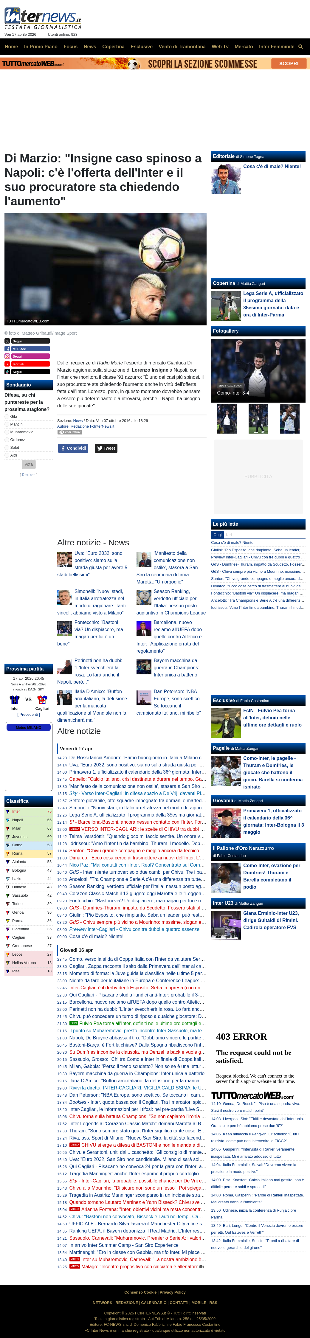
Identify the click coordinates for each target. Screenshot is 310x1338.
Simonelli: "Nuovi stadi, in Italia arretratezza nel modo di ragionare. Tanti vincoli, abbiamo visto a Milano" (179, 807)
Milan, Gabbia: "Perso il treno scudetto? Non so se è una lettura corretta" (146, 1066)
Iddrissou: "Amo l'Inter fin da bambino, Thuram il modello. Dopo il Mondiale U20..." (156, 843)
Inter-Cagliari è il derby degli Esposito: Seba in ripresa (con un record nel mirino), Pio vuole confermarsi (178, 987)
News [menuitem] (90, 46)
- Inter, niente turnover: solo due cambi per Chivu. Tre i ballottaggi (143, 872)
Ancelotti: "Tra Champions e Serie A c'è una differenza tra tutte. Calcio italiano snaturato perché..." (172, 879)
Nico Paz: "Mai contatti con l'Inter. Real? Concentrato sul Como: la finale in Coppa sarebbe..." (167, 864)
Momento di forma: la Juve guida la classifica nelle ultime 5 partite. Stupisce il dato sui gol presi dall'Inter (179, 973)
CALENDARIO (153, 1302)
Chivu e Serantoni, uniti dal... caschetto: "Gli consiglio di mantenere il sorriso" (150, 1152)
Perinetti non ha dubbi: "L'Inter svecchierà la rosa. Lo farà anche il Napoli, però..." (155, 1009)
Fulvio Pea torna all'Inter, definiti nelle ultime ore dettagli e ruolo (141, 1023)
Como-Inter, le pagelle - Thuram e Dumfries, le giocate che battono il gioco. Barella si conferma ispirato (273, 772)
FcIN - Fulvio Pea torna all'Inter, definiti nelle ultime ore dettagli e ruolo (272, 717)
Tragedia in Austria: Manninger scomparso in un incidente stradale (139, 1195)
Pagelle (221, 748)
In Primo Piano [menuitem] (41, 46)
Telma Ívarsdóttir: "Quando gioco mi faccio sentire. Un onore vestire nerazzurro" (153, 836)
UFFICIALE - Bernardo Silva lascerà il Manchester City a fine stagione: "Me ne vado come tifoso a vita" (178, 1223)
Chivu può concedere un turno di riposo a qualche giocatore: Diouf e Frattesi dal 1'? (157, 1016)
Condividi (73, 448)
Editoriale (224, 156)
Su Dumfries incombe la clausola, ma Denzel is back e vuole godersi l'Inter (148, 1052)
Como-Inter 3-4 (233, 392)
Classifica (17, 801)
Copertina (224, 283)
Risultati (28, 475)
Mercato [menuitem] (244, 46)
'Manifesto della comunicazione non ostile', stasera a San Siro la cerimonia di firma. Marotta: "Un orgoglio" (167, 567)
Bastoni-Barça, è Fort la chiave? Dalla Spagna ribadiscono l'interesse (142, 1044)
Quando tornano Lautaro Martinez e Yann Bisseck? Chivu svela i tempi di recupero (156, 1202)
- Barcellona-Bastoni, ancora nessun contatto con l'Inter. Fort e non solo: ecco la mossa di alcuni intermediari (187, 822)
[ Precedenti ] (28, 714)
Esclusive (224, 700)
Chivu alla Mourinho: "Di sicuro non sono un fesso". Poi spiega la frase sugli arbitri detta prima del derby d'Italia (186, 1187)
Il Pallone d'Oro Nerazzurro (243, 848)
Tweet (106, 448)
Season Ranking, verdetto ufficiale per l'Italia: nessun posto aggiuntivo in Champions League (167, 886)
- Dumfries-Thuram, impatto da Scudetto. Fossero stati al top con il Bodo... (153, 907)
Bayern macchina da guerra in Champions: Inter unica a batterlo (176, 667)
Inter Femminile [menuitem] (276, 46)
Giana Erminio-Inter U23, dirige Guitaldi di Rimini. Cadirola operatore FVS (271, 920)
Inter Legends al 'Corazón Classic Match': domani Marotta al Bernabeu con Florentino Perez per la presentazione (189, 1123)
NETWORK (102, 1302)
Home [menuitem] (11, 46)
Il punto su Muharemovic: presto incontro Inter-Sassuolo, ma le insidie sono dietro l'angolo (164, 1030)
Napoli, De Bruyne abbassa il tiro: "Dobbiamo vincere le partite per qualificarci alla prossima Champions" (179, 1037)
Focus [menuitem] (70, 46)
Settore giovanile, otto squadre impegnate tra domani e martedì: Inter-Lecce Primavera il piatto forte (174, 800)
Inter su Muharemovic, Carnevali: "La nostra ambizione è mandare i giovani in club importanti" (174, 1259)
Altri (13, 455)
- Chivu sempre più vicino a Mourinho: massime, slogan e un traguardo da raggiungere (166, 922)
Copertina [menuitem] (113, 46)
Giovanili (223, 800)
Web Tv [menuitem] (220, 46)
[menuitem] (300, 46)
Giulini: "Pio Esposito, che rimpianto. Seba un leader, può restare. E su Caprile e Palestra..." (166, 915)
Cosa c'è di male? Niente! (96, 936)
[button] (28, 464)
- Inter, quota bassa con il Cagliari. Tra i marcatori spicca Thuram (146, 1102)
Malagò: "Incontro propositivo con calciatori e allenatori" (134, 1266)
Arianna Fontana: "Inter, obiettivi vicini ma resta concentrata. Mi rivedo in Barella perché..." (170, 1209)
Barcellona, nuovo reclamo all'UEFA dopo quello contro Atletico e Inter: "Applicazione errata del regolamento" (169, 637)
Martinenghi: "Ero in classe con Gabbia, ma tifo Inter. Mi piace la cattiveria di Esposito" (160, 1252)
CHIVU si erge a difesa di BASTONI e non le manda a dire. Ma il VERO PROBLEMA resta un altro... (181, 1145)
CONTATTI (179, 1302)
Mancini (17, 424)
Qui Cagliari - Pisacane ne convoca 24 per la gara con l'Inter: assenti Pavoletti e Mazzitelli (164, 1166)
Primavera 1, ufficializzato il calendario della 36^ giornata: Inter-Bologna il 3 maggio (157, 771)
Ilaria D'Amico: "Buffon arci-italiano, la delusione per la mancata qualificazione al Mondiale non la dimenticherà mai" (92, 706)
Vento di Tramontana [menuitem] (182, 46)
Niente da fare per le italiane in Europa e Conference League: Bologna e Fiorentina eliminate (167, 980)
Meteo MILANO (28, 728)
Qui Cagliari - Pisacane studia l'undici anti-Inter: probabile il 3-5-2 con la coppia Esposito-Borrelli (170, 994)
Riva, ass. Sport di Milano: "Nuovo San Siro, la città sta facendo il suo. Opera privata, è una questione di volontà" (188, 1137)
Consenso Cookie (140, 1292)
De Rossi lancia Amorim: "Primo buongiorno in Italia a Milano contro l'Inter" (148, 757)
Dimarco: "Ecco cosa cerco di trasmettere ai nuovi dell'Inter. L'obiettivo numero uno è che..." (166, 857)
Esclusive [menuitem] (142, 46)
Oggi (217, 535)
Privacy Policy (173, 1292)
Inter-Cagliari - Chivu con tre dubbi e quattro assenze (134, 929)
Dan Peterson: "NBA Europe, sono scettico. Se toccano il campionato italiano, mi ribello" (162, 1095)
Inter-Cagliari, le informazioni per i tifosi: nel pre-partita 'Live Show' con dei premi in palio (162, 1109)
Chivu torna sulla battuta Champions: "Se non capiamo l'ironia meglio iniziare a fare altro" (163, 1116)
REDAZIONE (127, 1302)
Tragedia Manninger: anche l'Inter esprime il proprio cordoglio (134, 1173)
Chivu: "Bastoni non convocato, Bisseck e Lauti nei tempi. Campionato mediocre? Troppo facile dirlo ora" (180, 1216)
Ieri (229, 535)
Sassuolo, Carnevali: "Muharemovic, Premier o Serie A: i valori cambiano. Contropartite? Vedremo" (173, 1238)
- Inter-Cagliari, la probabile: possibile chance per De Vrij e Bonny (143, 1180)
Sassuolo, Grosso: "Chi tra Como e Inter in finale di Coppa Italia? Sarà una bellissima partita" (167, 1059)
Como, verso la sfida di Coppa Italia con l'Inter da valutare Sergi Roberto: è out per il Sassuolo (168, 959)
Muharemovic (21, 432)
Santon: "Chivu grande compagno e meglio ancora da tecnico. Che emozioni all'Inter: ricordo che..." (174, 850)
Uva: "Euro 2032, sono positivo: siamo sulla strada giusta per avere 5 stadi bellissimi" (159, 764)
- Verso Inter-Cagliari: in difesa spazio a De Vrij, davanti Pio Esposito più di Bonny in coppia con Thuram (183, 793)
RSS (213, 1302)
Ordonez (17, 439)
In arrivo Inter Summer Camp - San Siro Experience (124, 1245)
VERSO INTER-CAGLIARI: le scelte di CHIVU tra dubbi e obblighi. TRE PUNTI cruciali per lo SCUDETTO (187, 829)
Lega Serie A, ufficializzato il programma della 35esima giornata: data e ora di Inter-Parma (164, 814)
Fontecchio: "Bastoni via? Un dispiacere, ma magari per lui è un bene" (143, 900)
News (78, 420)
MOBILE (198, 1302)
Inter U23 (223, 903)
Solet (14, 447)
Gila (13, 416)
